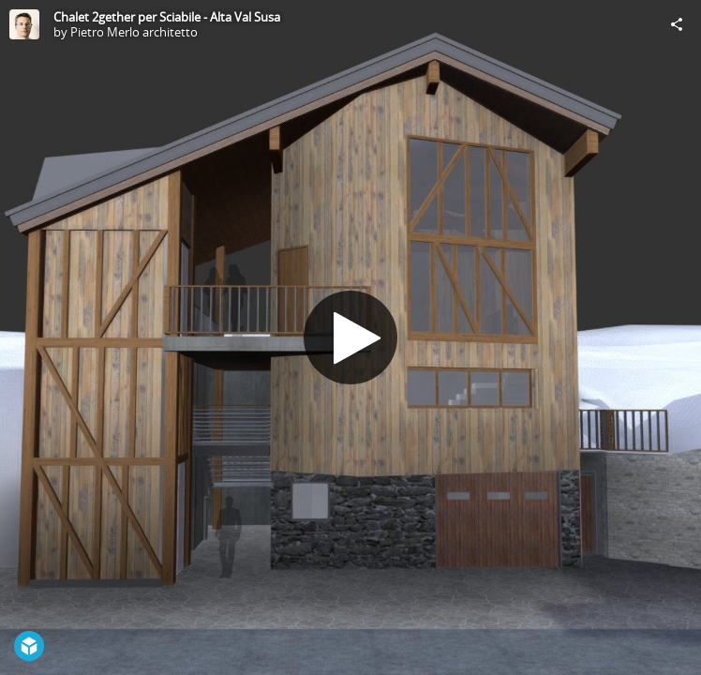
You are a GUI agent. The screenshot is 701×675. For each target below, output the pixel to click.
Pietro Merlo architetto (134, 31)
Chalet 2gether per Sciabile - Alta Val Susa (166, 16)
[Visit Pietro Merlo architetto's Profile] (24, 24)
